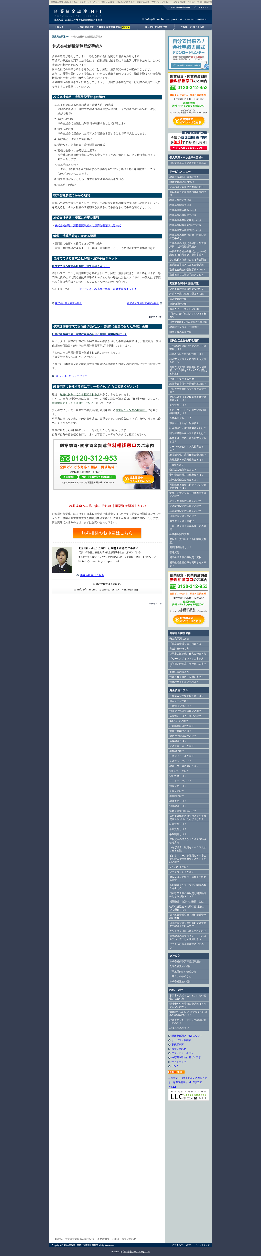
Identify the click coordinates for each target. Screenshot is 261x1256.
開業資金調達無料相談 (181, 181)
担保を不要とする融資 (181, 378)
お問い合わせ (178, 1048)
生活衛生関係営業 (179, 534)
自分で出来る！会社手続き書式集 (187, 162)
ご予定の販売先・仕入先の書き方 (187, 653)
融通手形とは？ (178, 801)
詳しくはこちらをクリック (71, 375)
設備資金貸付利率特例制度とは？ (187, 383)
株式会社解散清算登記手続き (185, 225)
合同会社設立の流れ (180, 966)
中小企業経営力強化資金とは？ (186, 474)
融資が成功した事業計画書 (104, 27)
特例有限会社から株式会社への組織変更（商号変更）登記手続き (187, 253)
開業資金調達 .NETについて (186, 1035)
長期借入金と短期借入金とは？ (186, 696)
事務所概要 (177, 1044)
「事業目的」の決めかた (182, 971)
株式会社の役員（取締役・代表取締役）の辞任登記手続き (187, 245)
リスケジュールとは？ (181, 756)
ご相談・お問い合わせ (124, 1238)
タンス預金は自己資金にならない (187, 931)
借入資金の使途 (178, 298)
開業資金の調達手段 (180, 332)
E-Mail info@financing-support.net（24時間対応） (107, 586)
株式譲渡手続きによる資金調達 (186, 264)
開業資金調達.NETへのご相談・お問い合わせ (193, 27)
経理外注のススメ (179, 1028)
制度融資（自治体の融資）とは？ (187, 901)
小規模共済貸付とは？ (181, 726)
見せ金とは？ (176, 791)
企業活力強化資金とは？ (182, 469)
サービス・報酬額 (181, 1040)
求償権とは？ (176, 796)
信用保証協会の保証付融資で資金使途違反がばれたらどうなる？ (187, 818)
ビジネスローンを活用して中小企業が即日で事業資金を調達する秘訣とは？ (187, 858)
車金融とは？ (176, 750)
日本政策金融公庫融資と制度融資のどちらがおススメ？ (187, 895)
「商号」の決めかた (180, 976)
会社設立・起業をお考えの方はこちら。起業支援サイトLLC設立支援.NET (187, 1082)
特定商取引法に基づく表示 (186, 1057)
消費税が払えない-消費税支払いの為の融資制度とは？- (188, 1013)
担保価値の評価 (178, 303)
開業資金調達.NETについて (80, 1238)
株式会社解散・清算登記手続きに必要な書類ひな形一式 (88, 225)
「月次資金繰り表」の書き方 (185, 643)
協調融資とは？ (178, 806)
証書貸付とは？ (178, 824)
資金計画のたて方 (179, 648)
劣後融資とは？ (178, 740)
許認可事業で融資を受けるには (186, 293)
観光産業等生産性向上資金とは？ (187, 433)
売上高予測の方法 (179, 638)
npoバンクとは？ (178, 720)
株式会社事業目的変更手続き (185, 220)
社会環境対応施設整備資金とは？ (187, 428)
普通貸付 (174, 552)
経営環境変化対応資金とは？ (185, 511)
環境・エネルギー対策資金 (184, 423)
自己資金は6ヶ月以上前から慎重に (188, 321)
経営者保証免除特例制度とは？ (186, 354)
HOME (59, 1238)
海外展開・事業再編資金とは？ (186, 459)
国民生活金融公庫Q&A (181, 521)
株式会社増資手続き (180, 205)
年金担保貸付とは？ (180, 706)
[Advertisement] (188, 1171)
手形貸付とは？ (178, 829)
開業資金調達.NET (77, 11)
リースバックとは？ (180, 781)
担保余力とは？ (178, 786)
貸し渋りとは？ (178, 776)
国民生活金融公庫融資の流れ (185, 557)
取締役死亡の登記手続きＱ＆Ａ (186, 274)
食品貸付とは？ (178, 405)
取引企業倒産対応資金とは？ (185, 501)
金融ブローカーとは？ (181, 746)
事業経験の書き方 (179, 671)
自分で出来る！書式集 (156, 27)
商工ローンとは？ (179, 700)
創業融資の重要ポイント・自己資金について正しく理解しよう (187, 938)
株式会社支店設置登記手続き (143, 303)
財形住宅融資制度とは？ (182, 736)
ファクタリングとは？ (181, 871)
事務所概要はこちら (92, 575)
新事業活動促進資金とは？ (184, 479)
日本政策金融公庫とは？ (182, 516)
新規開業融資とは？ (180, 547)
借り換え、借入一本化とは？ (185, 716)
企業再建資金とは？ (180, 418)
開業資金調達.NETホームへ (60, 27)
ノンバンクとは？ (179, 867)
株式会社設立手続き (180, 200)
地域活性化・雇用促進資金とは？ (187, 454)
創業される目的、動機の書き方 (186, 676)
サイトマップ (202, 7)
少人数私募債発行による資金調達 (187, 259)
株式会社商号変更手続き (68, 303)
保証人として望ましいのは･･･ (185, 308)
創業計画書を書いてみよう (184, 681)
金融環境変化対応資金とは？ (185, 506)
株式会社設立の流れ (180, 981)
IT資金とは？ (176, 464)
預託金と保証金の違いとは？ (185, 710)
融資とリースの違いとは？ (184, 766)
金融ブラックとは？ (180, 761)
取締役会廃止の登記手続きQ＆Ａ (187, 269)
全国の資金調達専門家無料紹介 (186, 187)
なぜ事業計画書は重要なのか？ (186, 288)
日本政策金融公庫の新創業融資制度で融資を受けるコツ (187, 924)
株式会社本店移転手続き (182, 210)
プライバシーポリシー (177, 7)
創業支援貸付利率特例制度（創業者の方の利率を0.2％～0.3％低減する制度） (188, 370)
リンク (175, 1066)
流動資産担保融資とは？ (182, 811)
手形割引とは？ (178, 834)
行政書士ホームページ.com (136, 1251)
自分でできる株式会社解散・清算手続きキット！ (108, 288)
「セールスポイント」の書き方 (186, 658)
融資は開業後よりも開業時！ (185, 327)
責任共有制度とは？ (180, 730)
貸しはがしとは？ (179, 771)
